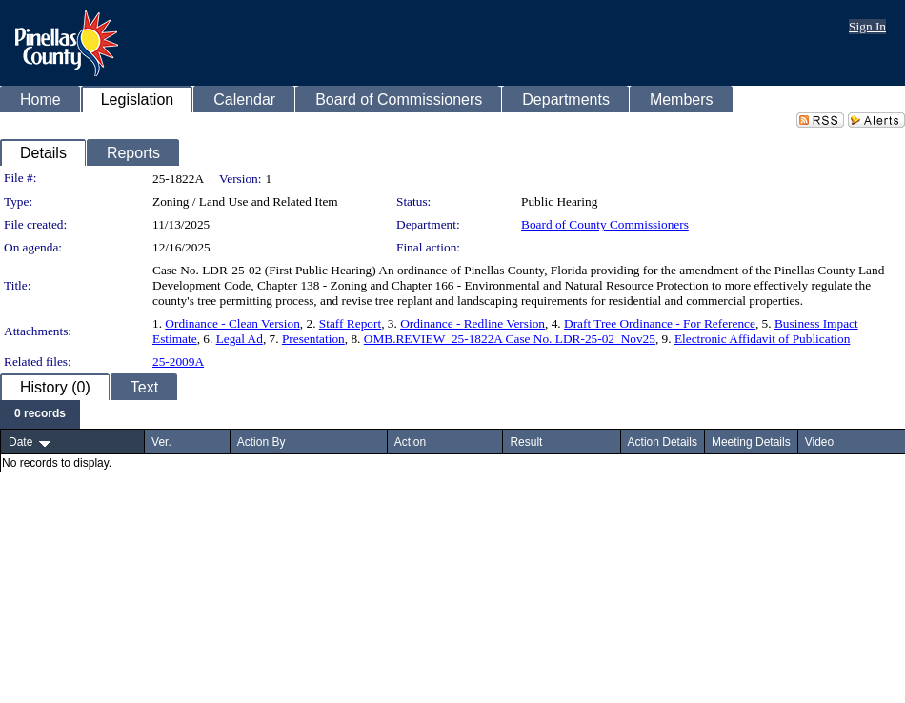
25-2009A (178, 361)
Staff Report (350, 323)
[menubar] (40, 414)
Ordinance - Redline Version (472, 323)
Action (410, 442)
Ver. (161, 442)
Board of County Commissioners (605, 224)
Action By (261, 442)
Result (526, 442)
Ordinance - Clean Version (232, 323)
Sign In (867, 26)
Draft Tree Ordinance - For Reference (659, 323)
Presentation (313, 338)
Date (20, 442)
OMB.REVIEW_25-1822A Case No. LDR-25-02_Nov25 (509, 338)
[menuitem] (40, 414)
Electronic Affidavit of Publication (762, 338)
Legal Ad (239, 338)
